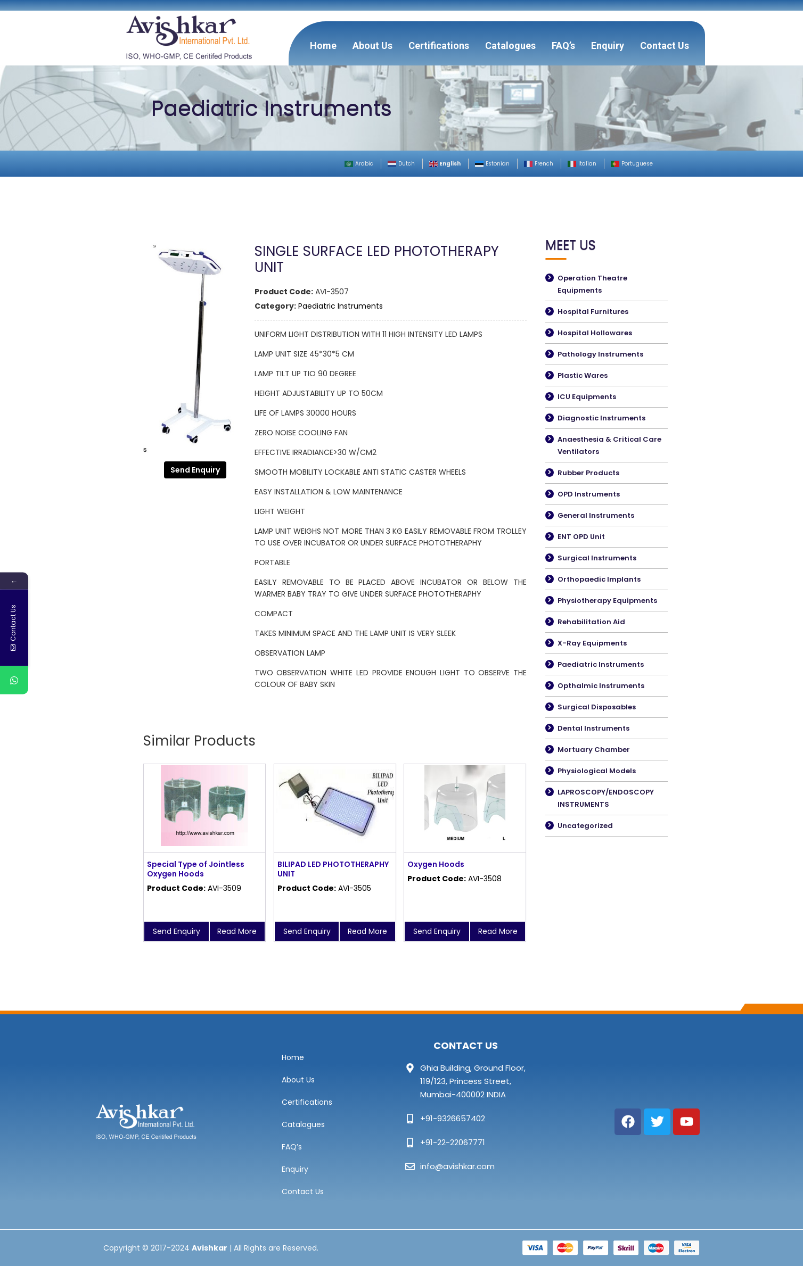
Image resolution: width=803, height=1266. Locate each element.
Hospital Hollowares (595, 333)
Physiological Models (597, 771)
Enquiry (607, 45)
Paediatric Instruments (340, 306)
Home (323, 45)
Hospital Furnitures (593, 312)
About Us (372, 45)
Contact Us (664, 45)
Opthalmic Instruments (601, 686)
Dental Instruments (593, 728)
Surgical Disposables (597, 707)
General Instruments (596, 515)
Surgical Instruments (597, 558)
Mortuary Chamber (594, 749)
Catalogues (510, 45)
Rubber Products (588, 473)
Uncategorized (585, 826)
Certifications (438, 45)
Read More (237, 931)
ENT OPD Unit (581, 537)
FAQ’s (563, 45)
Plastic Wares (583, 375)
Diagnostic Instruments (601, 418)
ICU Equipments (587, 397)
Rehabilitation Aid (591, 622)
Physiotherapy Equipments (607, 600)
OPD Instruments (589, 494)
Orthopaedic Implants (599, 579)
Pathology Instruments (600, 354)
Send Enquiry (195, 470)
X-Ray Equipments (592, 643)
